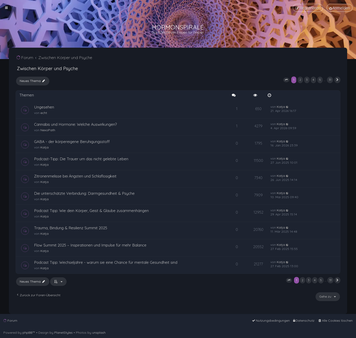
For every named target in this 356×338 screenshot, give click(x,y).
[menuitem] (339, 8)
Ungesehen (44, 107)
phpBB (27, 333)
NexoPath (47, 130)
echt (43, 113)
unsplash (99, 333)
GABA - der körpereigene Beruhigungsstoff (72, 141)
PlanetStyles (63, 333)
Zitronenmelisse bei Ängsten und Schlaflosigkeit (75, 176)
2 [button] (300, 79)
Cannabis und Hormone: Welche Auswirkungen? (75, 124)
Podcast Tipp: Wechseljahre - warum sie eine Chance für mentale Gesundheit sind (105, 262)
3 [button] (307, 79)
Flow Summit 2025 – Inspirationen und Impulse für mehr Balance (90, 245)
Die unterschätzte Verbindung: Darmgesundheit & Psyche (84, 193)
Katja (281, 107)
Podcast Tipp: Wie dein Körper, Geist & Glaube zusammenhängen (91, 210)
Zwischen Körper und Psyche (47, 68)
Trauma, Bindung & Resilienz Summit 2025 (70, 227)
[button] (286, 80)
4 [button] (313, 79)
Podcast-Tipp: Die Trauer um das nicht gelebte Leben (81, 158)
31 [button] (330, 79)
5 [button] (320, 79)
